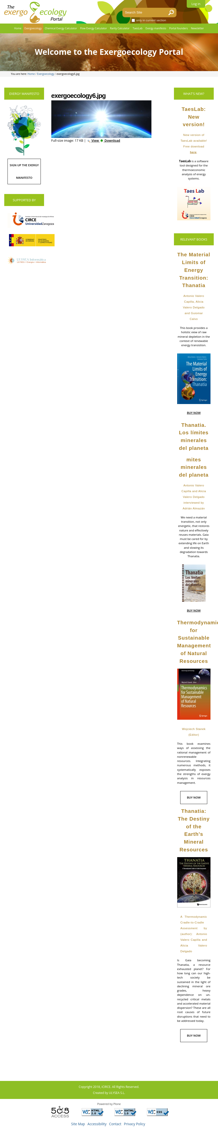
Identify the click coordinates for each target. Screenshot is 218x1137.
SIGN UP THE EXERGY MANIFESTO (24, 171)
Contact (115, 1123)
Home (18, 28)
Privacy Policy (134, 1123)
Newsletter (197, 28)
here (193, 152)
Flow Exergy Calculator (93, 28)
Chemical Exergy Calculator (61, 28)
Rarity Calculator (119, 28)
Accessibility (97, 1123)
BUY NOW (194, 413)
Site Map (78, 1123)
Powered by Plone (109, 1104)
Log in (195, 4)
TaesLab (137, 28)
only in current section (151, 20)
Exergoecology (33, 28)
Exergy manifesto (156, 28)
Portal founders (178, 28)
